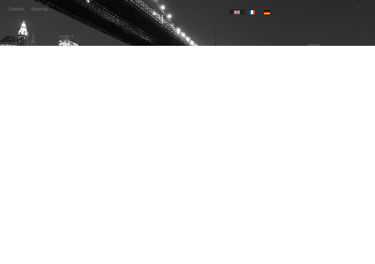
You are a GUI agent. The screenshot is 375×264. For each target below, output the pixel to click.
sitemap (39, 9)
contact (16, 9)
